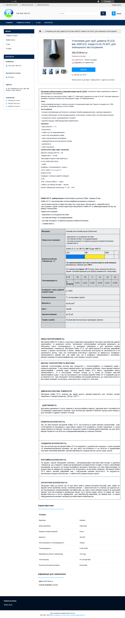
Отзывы (8, 48)
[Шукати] (103, 13)
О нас (38, 22)
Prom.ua (72, 613)
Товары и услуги (23, 22)
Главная (9, 22)
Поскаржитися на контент (60, 615)
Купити (84, 70)
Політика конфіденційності (77, 615)
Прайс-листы (10, 40)
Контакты (49, 22)
